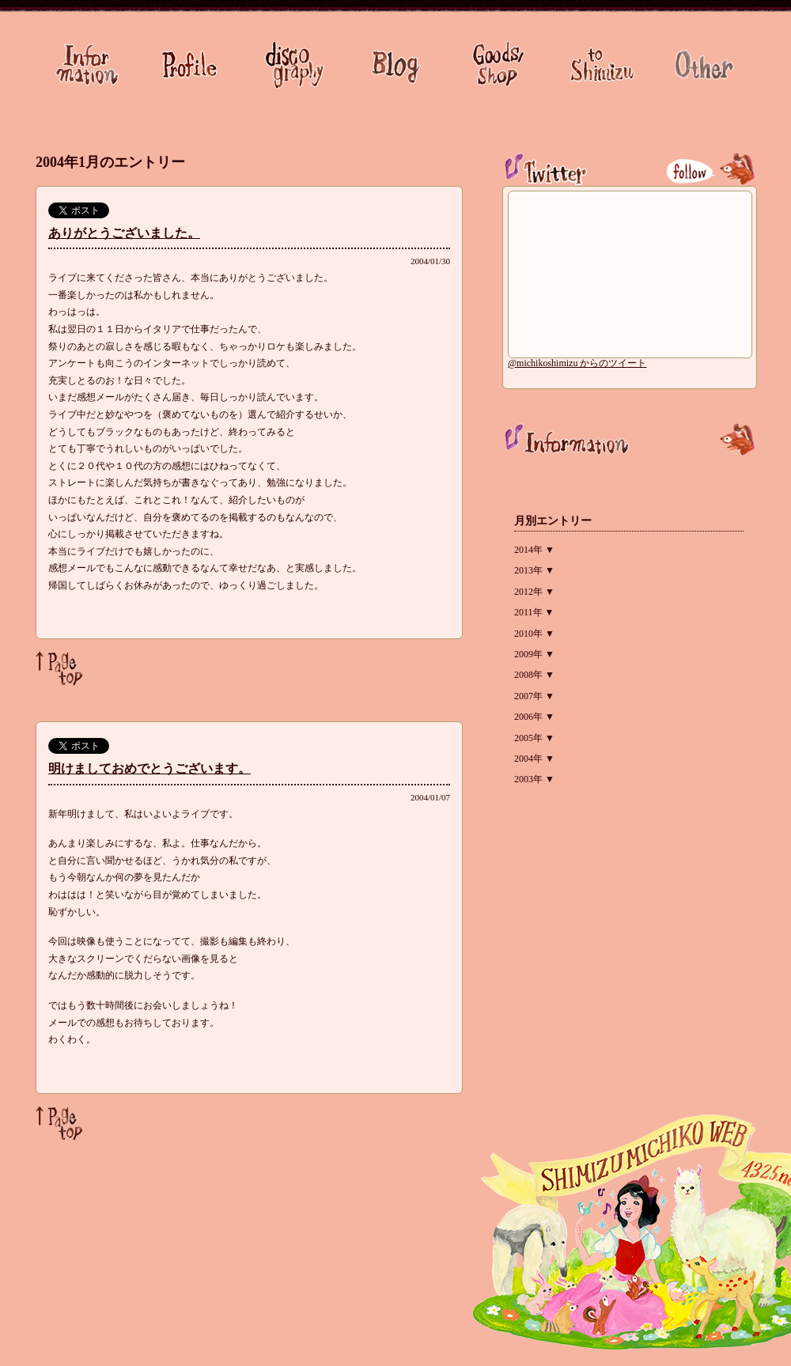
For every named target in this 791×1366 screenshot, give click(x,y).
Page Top (59, 668)
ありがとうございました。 (124, 233)
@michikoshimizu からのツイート (577, 363)
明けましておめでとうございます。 (149, 768)
